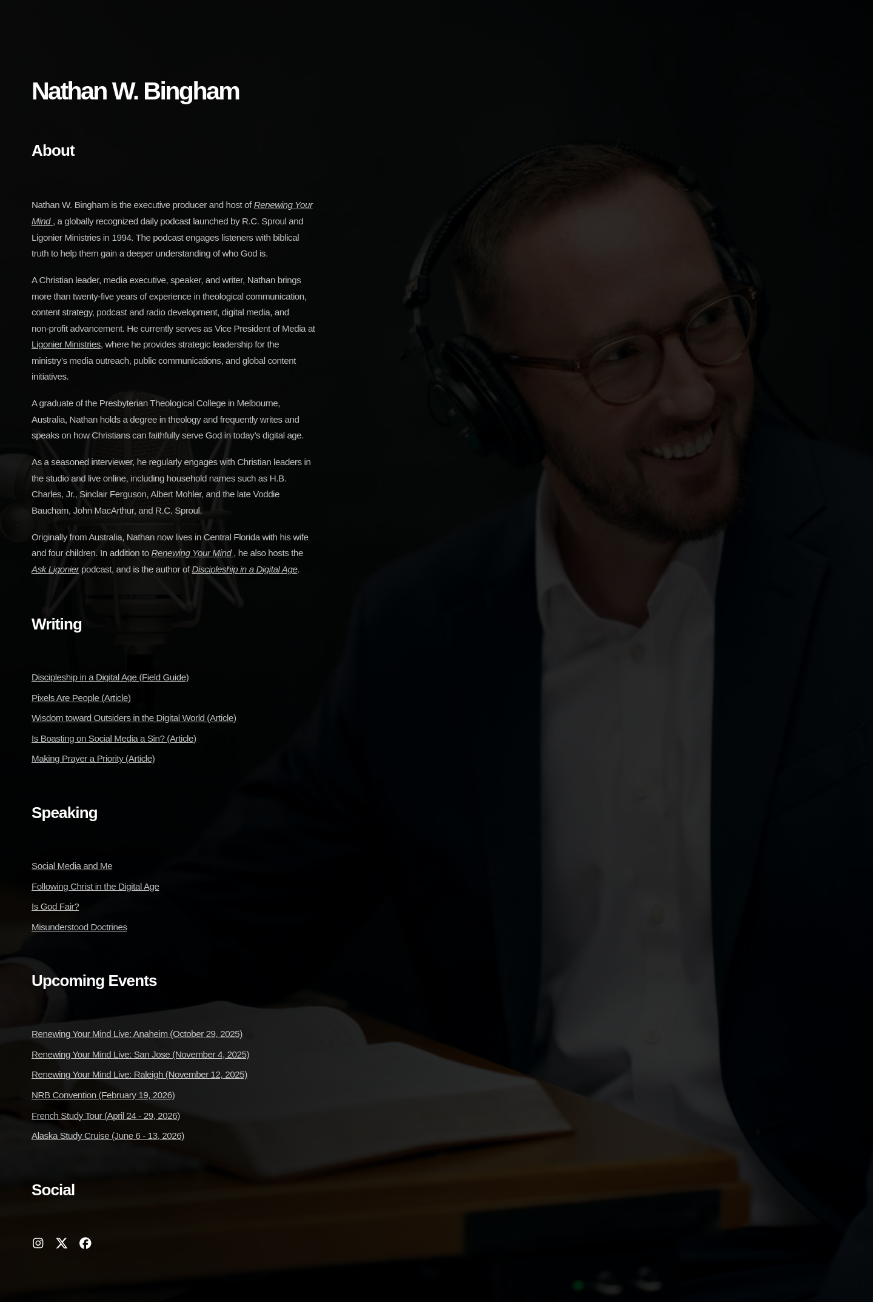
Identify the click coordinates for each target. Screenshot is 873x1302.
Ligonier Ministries (66, 344)
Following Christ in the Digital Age (95, 886)
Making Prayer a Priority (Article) (93, 758)
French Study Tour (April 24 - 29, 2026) (106, 1115)
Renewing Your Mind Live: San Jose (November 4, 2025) (140, 1054)
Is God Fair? (55, 906)
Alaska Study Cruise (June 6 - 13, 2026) (108, 1135)
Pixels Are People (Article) (81, 698)
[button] (38, 1243)
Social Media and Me (72, 866)
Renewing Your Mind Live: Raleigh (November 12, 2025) (139, 1074)
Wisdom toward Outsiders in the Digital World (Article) (134, 718)
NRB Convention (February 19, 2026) (103, 1095)
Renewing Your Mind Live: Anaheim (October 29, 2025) (137, 1034)
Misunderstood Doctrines (79, 927)
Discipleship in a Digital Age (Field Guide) (110, 677)
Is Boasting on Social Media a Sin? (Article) (114, 738)
